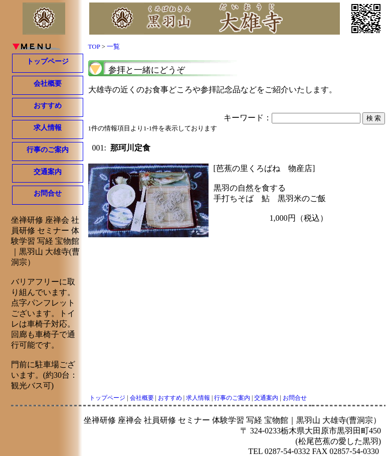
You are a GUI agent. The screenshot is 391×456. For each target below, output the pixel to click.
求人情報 (48, 127)
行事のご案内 (48, 150)
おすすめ (48, 105)
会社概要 (48, 83)
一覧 (113, 46)
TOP (94, 46)
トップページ (48, 61)
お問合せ (48, 193)
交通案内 (48, 172)
